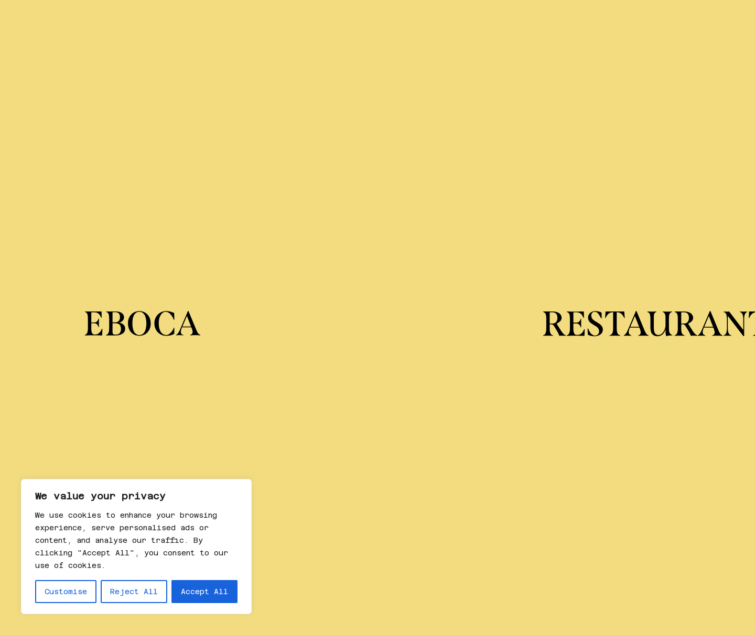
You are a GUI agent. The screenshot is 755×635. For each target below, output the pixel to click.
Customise (66, 591)
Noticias (606, 22)
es (652, 23)
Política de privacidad (609, 518)
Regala (113, 22)
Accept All (204, 591)
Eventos (546, 22)
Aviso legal (581, 554)
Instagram (370, 518)
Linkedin (367, 530)
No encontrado (181, 337)
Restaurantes (46, 22)
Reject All (134, 591)
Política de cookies (602, 542)
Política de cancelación (612, 530)
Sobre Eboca (176, 22)
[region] (136, 546)
